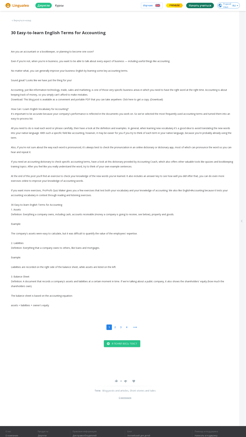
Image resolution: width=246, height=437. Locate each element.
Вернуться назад (21, 20)
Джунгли (42, 435)
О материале (125, 398)
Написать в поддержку (206, 435)
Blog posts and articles (115, 390)
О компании (11, 435)
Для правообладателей (85, 435)
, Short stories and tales (142, 390)
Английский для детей (138, 435)
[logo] (17, 5)
